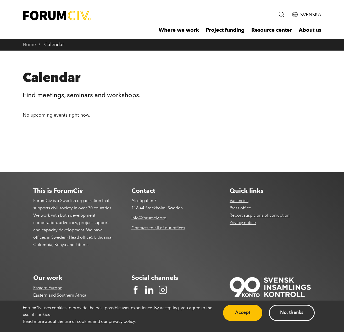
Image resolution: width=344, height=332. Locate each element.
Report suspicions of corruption (260, 216)
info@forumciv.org (149, 218)
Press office (240, 208)
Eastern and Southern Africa (59, 295)
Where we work (179, 30)
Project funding (225, 30)
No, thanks (291, 312)
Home (29, 44)
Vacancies (239, 201)
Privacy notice (243, 223)
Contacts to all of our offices (158, 228)
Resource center (271, 30)
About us (310, 30)
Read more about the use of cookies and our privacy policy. (79, 322)
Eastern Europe (47, 288)
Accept (242, 312)
